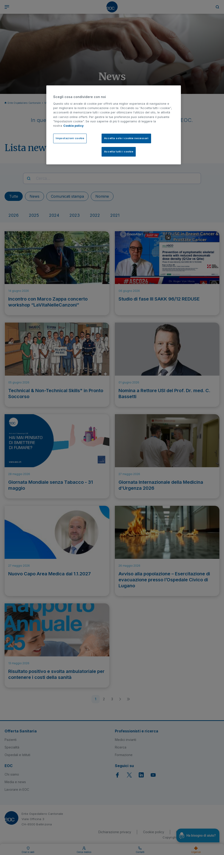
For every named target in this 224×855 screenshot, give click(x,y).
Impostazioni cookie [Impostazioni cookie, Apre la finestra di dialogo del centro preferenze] (70, 138)
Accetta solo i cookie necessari (126, 138)
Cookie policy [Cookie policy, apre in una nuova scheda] (73, 125)
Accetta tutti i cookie (118, 151)
